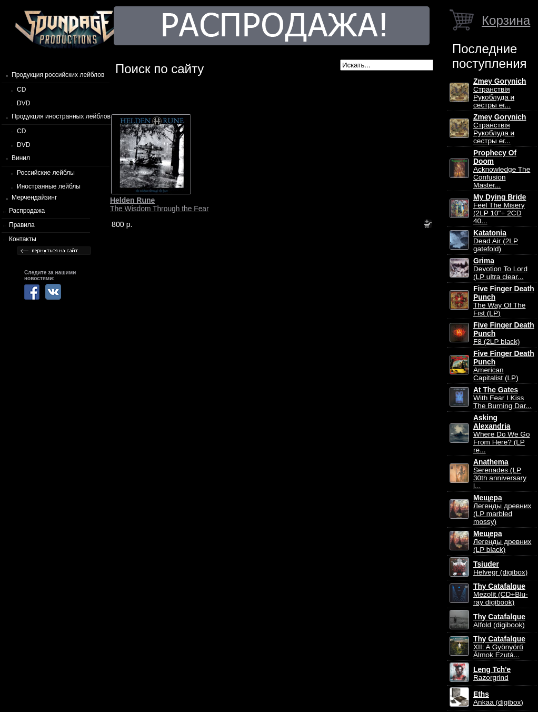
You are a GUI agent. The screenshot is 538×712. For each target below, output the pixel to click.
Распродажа (27, 210)
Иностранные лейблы (49, 186)
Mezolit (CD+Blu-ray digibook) (500, 594)
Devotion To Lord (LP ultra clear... (500, 269)
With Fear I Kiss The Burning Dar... (502, 398)
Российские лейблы (46, 172)
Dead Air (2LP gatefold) (495, 241)
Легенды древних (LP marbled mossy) (502, 510)
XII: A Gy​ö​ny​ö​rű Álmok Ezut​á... (499, 647)
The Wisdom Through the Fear (159, 204)
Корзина (506, 20)
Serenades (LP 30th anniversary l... (499, 474)
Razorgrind (492, 673)
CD (21, 89)
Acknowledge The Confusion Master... (501, 169)
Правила (22, 225)
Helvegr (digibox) (500, 568)
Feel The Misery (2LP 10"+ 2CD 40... (499, 209)
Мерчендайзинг (34, 197)
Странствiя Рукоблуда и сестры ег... (499, 93)
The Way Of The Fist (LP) (503, 301)
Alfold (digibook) (499, 621)
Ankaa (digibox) (498, 698)
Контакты (22, 239)
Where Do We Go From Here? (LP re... (501, 434)
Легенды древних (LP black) (502, 541)
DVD (23, 103)
